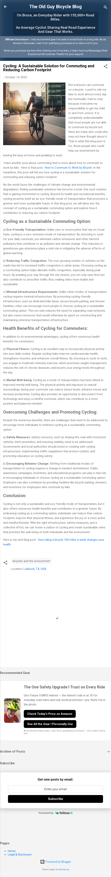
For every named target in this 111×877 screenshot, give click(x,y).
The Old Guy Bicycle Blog (55, 6)
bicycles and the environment (31, 561)
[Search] (105, 8)
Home (12, 851)
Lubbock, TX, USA (35, 569)
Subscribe (55, 799)
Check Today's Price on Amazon (49, 714)
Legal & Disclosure (20, 854)
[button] (105, 67)
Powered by (55, 812)
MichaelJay (64, 869)
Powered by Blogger (55, 862)
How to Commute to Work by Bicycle (68, 167)
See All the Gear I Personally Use (50, 724)
